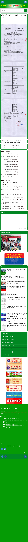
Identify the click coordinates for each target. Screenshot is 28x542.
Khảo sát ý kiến (18, 413)
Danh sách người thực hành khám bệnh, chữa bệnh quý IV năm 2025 (16, 298)
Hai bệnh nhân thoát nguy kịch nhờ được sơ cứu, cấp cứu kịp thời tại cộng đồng (16, 287)
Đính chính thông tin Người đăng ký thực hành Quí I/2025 (16, 307)
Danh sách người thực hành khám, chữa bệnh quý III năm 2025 (16, 293)
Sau (25, 228)
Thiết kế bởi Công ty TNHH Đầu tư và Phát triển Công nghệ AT (13, 452)
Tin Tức (17, 411)
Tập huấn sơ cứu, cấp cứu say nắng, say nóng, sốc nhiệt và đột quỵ (16, 282)
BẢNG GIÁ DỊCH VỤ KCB (8, 339)
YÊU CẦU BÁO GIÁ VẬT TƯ (9, 177)
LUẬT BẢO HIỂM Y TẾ (7, 349)
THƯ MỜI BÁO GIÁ (7, 154)
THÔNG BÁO (5, 333)
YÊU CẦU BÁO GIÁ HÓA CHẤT (9, 186)
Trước (20, 228)
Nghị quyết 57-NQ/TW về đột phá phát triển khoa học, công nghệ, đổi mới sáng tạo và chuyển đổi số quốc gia (17, 315)
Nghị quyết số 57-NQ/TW (8, 336)
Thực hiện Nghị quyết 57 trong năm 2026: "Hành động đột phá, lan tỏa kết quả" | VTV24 (16, 320)
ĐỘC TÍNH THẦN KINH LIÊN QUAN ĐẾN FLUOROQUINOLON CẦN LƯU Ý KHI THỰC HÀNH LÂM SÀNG (13, 278)
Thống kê (3, 413)
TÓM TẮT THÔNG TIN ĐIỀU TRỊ (9, 355)
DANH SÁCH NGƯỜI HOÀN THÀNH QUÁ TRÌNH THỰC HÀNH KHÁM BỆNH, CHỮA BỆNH (16, 325)
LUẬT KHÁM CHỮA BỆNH (8, 352)
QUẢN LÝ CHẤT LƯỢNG (8, 345)
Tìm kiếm (3, 416)
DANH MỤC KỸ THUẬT (7, 342)
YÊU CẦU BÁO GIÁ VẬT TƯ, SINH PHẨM (12, 182)
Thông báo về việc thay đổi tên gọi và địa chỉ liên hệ (16, 270)
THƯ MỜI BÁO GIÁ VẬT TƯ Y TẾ (10, 208)
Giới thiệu (3, 411)
